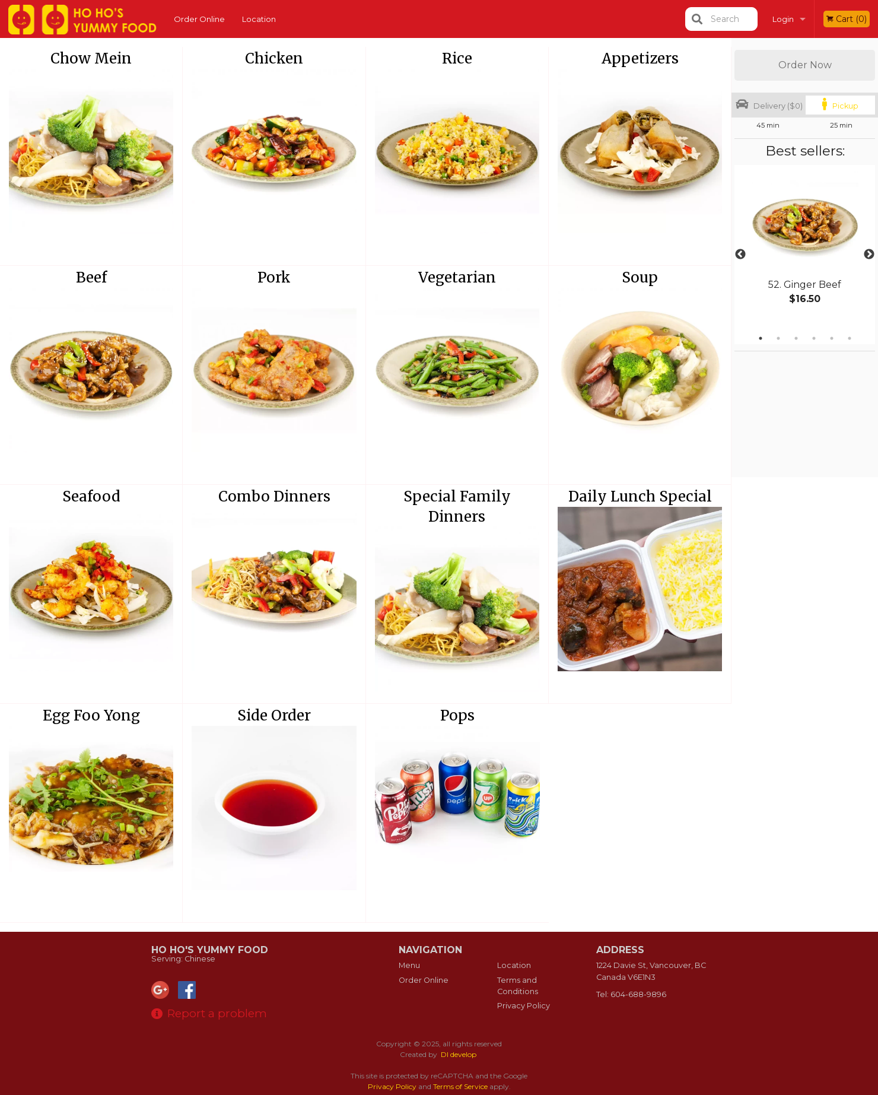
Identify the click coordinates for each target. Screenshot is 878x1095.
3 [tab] (796, 338)
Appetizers (640, 58)
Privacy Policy (523, 1005)
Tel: (631, 994)
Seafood (91, 496)
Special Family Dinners (457, 506)
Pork (274, 277)
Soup (640, 277)
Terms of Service (460, 1086)
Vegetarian (457, 277)
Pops (457, 715)
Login (783, 19)
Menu (409, 965)
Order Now (805, 65)
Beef (91, 277)
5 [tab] (832, 338)
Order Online (199, 19)
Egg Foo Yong (91, 715)
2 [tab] (778, 338)
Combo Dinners (274, 496)
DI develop (458, 1054)
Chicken (274, 58)
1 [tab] (760, 338)
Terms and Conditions (517, 986)
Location (259, 19)
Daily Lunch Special (640, 496)
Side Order (274, 715)
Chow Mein (91, 58)
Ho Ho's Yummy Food (209, 950)
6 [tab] (849, 338)
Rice (457, 58)
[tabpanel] (804, 247)
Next (869, 255)
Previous (740, 255)
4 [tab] (814, 338)
